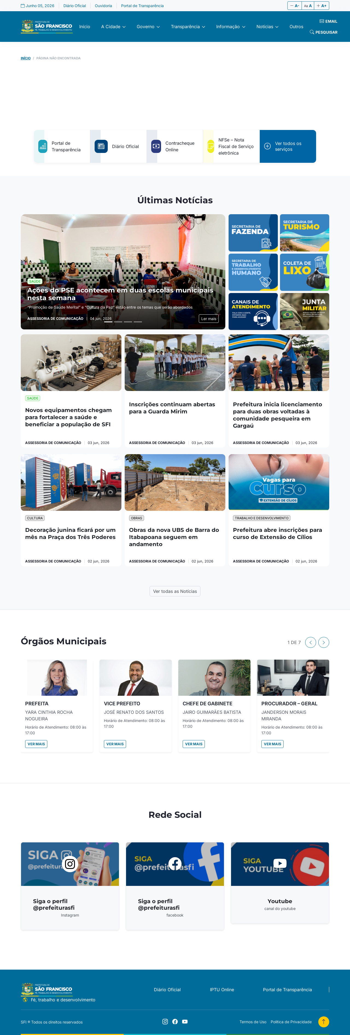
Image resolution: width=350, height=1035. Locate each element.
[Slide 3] (128, 322)
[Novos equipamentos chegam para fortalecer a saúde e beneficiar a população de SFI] (71, 362)
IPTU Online (222, 989)
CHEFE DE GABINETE (207, 703)
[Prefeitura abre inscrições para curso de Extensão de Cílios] (279, 482)
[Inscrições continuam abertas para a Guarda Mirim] (175, 362)
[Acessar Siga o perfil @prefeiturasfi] (70, 886)
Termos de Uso (253, 1021)
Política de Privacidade (291, 1021)
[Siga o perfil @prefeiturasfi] (165, 1022)
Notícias (264, 26)
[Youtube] (185, 1022)
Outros (296, 26)
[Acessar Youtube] (280, 883)
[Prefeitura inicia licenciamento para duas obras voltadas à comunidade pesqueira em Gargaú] (279, 362)
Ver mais (36, 744)
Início (84, 26)
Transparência (185, 26)
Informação (228, 26)
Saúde (32, 398)
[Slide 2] (118, 322)
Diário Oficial (74, 5)
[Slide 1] (108, 322)
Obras (136, 518)
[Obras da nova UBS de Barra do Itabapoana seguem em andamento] (175, 482)
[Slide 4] (138, 322)
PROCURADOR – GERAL (289, 703)
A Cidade (110, 26)
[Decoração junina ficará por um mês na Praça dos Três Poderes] (71, 482)
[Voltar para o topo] (323, 1021)
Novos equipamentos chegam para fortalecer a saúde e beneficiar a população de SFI (68, 417)
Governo (145, 26)
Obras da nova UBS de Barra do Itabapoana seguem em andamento (174, 537)
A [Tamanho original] (308, 5)
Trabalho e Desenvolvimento (261, 518)
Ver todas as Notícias (175, 591)
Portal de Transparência (142, 5)
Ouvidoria (103, 5)
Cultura (35, 518)
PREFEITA (36, 703)
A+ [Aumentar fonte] (321, 5)
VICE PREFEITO (122, 703)
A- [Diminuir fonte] (294, 5)
